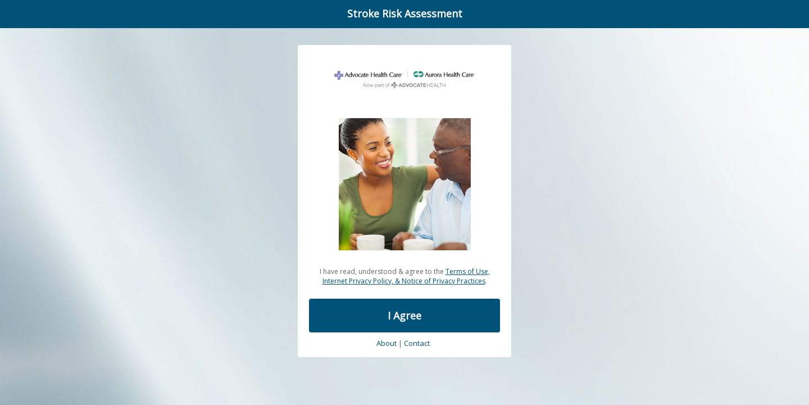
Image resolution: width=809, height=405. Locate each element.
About (386, 343)
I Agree (404, 315)
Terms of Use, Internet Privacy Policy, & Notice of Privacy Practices (406, 276)
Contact (417, 343)
